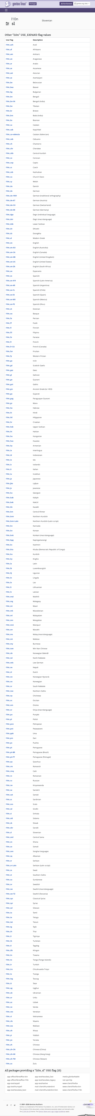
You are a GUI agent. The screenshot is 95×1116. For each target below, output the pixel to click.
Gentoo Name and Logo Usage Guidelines (52, 1111)
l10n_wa (9, 1026)
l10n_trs (9, 969)
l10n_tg (9, 927)
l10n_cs (9, 167)
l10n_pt (9, 747)
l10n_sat (9, 795)
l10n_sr (9, 861)
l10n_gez (9, 370)
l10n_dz (9, 233)
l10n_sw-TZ (10, 894)
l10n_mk (9, 611)
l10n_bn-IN (10, 101)
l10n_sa (9, 790)
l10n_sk (9, 823)
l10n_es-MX (10, 299)
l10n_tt (9, 983)
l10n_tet (9, 922)
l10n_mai (9, 596)
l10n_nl (9, 672)
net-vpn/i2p (67, 1080)
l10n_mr (9, 629)
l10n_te (9, 917)
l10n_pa (9, 714)
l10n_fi (9, 328)
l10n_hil (9, 417)
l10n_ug (9, 988)
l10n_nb (9, 653)
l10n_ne (9, 667)
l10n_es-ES (10, 295)
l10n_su (9, 879)
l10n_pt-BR (10, 752)
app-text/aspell (13, 1083)
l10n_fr (9, 342)
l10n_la (9, 563)
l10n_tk (9, 941)
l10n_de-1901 (11, 196)
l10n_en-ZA (10, 266)
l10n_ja (9, 479)
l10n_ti (9, 936)
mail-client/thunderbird (45, 1086)
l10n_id (9, 455)
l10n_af (9, 49)
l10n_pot (9, 728)
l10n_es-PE (10, 304)
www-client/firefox (70, 1083)
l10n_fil (9, 332)
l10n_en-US (10, 262)
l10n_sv (9, 884)
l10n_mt (9, 639)
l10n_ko (9, 530)
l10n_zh (9, 1045)
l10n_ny (9, 695)
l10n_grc (9, 389)
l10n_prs (9, 738)
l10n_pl (9, 719)
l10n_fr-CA (10, 346)
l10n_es (9, 276)
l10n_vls (9, 1021)
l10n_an (9, 59)
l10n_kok (10, 535)
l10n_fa (9, 318)
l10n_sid (9, 818)
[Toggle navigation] (6, 10)
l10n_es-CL (10, 290)
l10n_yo (9, 1040)
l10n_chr (9, 148)
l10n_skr (9, 828)
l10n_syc (9, 898)
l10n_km (9, 512)
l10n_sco (9, 804)
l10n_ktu (9, 549)
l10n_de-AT (10, 200)
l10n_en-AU (11, 247)
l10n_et (9, 309)
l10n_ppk (10, 733)
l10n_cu (9, 177)
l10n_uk (9, 993)
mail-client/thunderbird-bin (46, 1090)
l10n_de (9, 191)
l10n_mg (9, 601)
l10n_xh (9, 1030)
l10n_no (9, 681)
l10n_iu (9, 474)
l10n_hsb (9, 427)
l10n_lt (9, 587)
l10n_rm (9, 766)
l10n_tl (9, 945)
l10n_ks (9, 545)
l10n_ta (9, 912)
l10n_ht (9, 431)
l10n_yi (9, 1035)
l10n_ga (9, 361)
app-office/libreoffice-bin (17, 1076)
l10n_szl (9, 908)
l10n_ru (9, 780)
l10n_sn (9, 842)
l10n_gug (9, 398)
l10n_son (9, 851)
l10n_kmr (10, 516)
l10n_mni (10, 625)
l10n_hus (9, 441)
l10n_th (9, 931)
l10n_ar (9, 63)
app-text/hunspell (14, 1086)
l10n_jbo (9, 483)
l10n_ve (9, 1007)
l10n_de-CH (10, 205)
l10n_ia (9, 450)
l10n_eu (9, 313)
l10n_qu (9, 762)
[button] (66, 4)
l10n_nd (9, 658)
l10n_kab (9, 497)
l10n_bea (9, 87)
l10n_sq (9, 856)
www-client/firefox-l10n (72, 1090)
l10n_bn (9, 96)
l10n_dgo (9, 214)
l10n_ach (9, 45)
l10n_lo (9, 582)
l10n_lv (9, 592)
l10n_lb (9, 568)
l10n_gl (9, 375)
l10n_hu (9, 436)
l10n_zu (9, 1063)
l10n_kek (9, 502)
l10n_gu (9, 394)
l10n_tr (9, 964)
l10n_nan (9, 648)
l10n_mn (9, 620)
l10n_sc (9, 799)
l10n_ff (9, 323)
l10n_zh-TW (11, 1059)
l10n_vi (9, 1016)
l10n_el (9, 238)
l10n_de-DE (10, 210)
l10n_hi (9, 412)
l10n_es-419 (11, 280)
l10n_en (9, 243)
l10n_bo (9, 106)
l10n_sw (9, 889)
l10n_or (9, 710)
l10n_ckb (9, 153)
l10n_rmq (10, 771)
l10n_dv (9, 229)
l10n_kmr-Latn (12, 521)
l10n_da (9, 186)
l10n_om (9, 705)
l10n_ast (9, 73)
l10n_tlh (9, 950)
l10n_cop (9, 162)
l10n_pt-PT (10, 757)
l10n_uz (9, 1002)
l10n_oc (9, 700)
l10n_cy (9, 181)
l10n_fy (9, 356)
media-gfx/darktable (71, 1076)
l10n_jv (9, 488)
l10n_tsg (9, 978)
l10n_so (9, 846)
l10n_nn (9, 677)
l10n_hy (9, 445)
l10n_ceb (9, 139)
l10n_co (9, 158)
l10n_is (9, 464)
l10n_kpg (9, 540)
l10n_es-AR (10, 285)
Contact (87, 1104)
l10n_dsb (9, 224)
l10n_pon (10, 724)
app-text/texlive (41, 1083)
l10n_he (9, 408)
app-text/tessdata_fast (44, 1076)
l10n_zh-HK (10, 1054)
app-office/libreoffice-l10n (18, 1080)
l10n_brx (9, 115)
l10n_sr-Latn (11, 865)
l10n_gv (9, 403)
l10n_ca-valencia (13, 134)
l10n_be (9, 82)
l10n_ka (9, 493)
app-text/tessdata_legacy (45, 1080)
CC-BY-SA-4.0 (26, 1111)
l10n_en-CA (10, 252)
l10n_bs (9, 120)
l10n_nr (9, 686)
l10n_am (9, 54)
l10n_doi (9, 219)
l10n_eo (9, 271)
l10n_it (9, 469)
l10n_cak (9, 129)
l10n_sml (9, 837)
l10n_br (9, 111)
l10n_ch (9, 144)
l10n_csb (9, 172)
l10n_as (9, 68)
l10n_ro (9, 776)
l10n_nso (9, 691)
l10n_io (9, 460)
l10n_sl (9, 832)
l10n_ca (9, 125)
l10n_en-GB (10, 257)
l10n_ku (9, 554)
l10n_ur (9, 997)
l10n (14, 19)
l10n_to (9, 960)
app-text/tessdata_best (16, 1090)
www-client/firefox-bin (72, 1086)
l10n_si (9, 813)
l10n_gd (9, 365)
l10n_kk (9, 507)
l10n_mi (9, 606)
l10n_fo (9, 337)
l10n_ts (9, 974)
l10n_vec (9, 1011)
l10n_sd (9, 809)
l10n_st (9, 875)
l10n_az (9, 78)
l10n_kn (9, 526)
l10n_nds (9, 662)
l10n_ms (9, 634)
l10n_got (9, 384)
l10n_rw (9, 785)
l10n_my (9, 644)
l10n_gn (9, 379)
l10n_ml (9, 615)
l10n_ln (9, 578)
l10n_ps (9, 743)
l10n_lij (9, 573)
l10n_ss (9, 870)
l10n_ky (9, 559)
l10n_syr (9, 903)
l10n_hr (9, 422)
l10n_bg (9, 92)
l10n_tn (9, 955)
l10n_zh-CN (10, 1049)
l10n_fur (9, 351)
